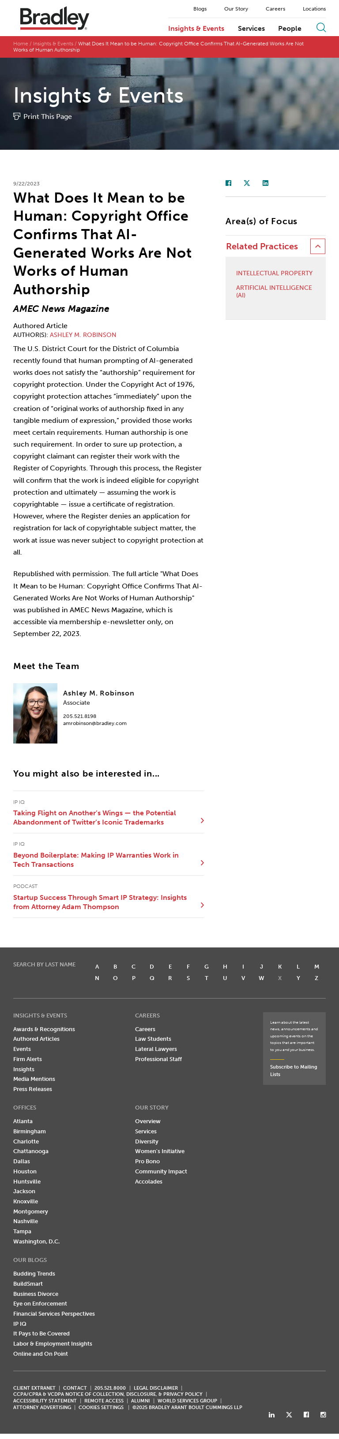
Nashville (25, 1221)
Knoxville (25, 1202)
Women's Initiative (160, 1151)
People (289, 29)
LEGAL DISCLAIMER (156, 1388)
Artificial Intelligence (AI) (274, 292)
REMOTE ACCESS (104, 1401)
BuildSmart (28, 1283)
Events (22, 1049)
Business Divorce (35, 1294)
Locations (314, 8)
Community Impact (161, 1171)
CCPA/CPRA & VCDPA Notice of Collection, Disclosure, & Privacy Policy (108, 1395)
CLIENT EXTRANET (34, 1388)
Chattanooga (31, 1151)
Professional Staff (158, 1059)
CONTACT (75, 1388)
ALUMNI (140, 1401)
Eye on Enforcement (40, 1304)
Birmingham (29, 1131)
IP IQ (19, 1324)
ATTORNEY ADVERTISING (42, 1408)
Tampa (22, 1231)
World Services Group (187, 1401)
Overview (148, 1121)
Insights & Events (196, 29)
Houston (25, 1171)
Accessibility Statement (45, 1401)
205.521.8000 (110, 1388)
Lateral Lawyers (156, 1049)
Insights (23, 1069)
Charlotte (26, 1141)
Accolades (148, 1181)
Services (251, 29)
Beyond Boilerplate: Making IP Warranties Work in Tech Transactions (96, 860)
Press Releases (32, 1089)
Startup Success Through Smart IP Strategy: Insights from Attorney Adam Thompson (100, 902)
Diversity (146, 1141)
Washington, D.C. (36, 1241)
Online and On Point (40, 1353)
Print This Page (47, 116)
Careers (275, 8)
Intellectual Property (274, 273)
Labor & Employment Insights (52, 1344)
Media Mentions (34, 1079)
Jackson (24, 1191)
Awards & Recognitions (44, 1029)
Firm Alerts (27, 1059)
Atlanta (23, 1121)
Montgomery (30, 1211)
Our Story (236, 8)
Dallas (21, 1161)
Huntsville (27, 1181)
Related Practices (262, 247)
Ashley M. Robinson (83, 335)
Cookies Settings (101, 1408)
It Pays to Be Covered (41, 1334)
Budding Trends (34, 1274)
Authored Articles (36, 1039)
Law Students (153, 1039)
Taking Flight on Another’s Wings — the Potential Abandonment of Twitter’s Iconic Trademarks (94, 818)
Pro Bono (147, 1161)
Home (20, 44)
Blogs (200, 8)
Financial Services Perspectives (54, 1314)
